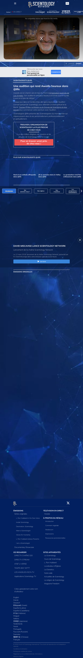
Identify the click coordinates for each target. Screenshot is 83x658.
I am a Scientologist (23, 542)
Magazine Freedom (51, 582)
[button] (81, 191)
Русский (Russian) (20, 630)
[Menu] (15, 3)
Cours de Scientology (52, 558)
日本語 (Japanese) (20, 620)
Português (17, 628)
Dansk (15, 599)
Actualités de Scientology (54, 575)
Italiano (16, 617)
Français (16, 638)
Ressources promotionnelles (55, 537)
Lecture (41, 261)
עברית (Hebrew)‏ (19, 612)
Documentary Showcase (24, 546)
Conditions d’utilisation (20, 647)
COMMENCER (56, 72)
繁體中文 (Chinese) (20, 635)
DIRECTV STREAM (21, 558)
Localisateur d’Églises (52, 565)
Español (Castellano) (21, 609)
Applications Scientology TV (25, 575)
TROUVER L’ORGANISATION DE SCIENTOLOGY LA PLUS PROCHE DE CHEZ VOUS (34, 127)
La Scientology (50, 554)
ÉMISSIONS (18, 509)
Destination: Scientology (24, 525)
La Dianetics (49, 568)
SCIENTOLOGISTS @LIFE (22, 80)
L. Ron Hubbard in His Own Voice (28, 517)
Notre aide (48, 572)
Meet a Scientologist (23, 529)
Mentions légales (18, 655)
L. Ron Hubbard (50, 561)
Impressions (49, 532)
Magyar (16, 614)
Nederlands (17, 622)
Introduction (49, 520)
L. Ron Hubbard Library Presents (27, 538)
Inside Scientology (22, 521)
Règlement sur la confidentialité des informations (27, 652)
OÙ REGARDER (19, 551)
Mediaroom (49, 528)
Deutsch (16, 601)
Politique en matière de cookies (22, 650)
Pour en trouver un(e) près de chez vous (33, 142)
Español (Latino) (19, 607)
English (16, 596)
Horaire (47, 512)
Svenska (16, 633)
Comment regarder (52, 524)
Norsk (15, 625)
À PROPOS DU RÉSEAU (53, 517)
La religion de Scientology (54, 579)
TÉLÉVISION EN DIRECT (53, 509)
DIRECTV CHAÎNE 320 (23, 554)
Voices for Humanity (23, 533)
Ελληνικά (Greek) (20, 604)
